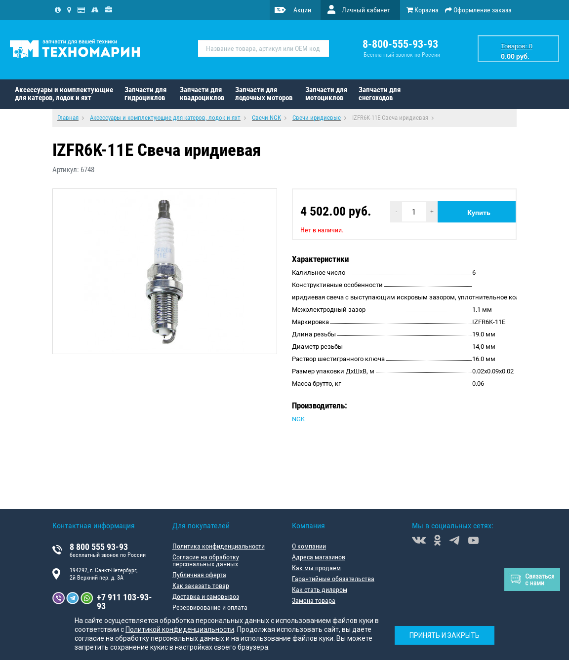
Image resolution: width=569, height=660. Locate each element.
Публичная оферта (199, 574)
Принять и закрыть (444, 635)
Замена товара (313, 600)
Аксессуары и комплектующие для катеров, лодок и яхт (64, 93)
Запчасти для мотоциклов (326, 93)
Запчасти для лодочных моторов (263, 93)
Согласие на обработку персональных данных (205, 560)
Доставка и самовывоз (205, 596)
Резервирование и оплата (209, 607)
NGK (298, 419)
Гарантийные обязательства (333, 578)
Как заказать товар (200, 585)
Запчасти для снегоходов (380, 93)
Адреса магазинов (318, 556)
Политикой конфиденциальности (179, 629)
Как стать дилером (319, 589)
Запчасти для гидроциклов (145, 93)
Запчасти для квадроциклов (202, 93)
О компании (309, 546)
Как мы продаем (316, 567)
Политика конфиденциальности (218, 546)
